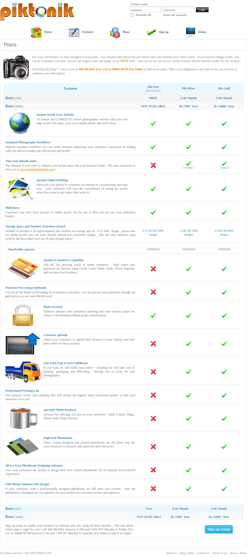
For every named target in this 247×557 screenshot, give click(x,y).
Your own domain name (21, 161)
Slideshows (12, 208)
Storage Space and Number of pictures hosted (35, 226)
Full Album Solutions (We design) (27, 484)
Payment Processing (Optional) (25, 287)
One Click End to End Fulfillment (66, 363)
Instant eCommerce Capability (64, 260)
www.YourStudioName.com (37, 169)
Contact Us (203, 552)
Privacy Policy (239, 552)
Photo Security (53, 307)
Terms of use (220, 552)
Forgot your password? (175, 15)
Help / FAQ (186, 552)
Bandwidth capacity (21, 249)
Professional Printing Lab (22, 390)
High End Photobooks (58, 438)
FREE (125, 61)
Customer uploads (55, 335)
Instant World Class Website (55, 115)
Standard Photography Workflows (27, 142)
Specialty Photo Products (60, 410)
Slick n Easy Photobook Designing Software (33, 465)
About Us (171, 552)
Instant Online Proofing (52, 180)
